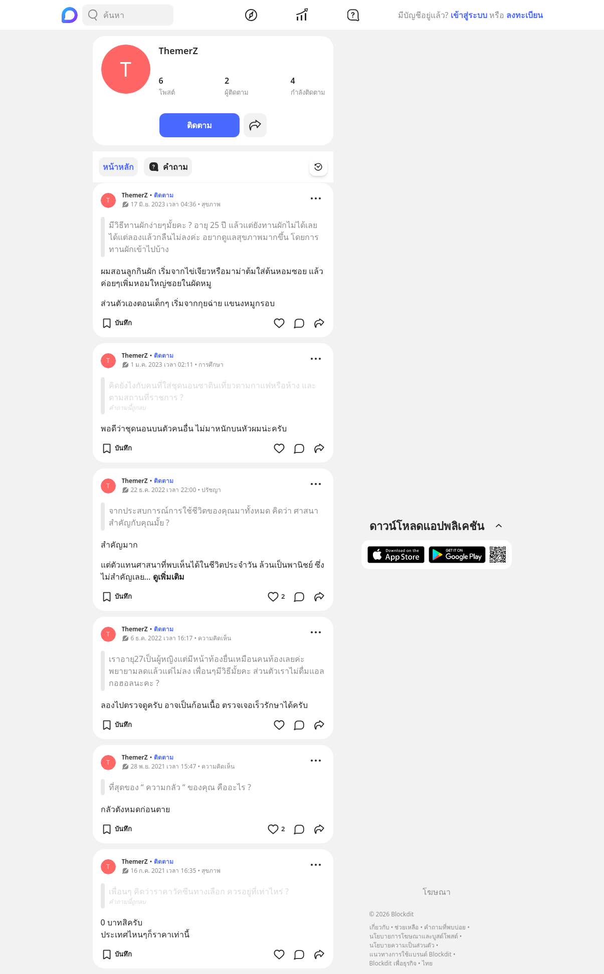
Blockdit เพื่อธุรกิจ (393, 963)
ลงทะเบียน (524, 15)
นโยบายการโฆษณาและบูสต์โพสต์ (413, 936)
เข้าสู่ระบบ (469, 15)
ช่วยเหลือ (406, 927)
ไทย (427, 963)
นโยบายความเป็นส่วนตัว (402, 945)
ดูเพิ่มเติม (168, 576)
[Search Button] (92, 15)
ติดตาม (199, 125)
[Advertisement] (436, 731)
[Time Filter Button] (324, 167)
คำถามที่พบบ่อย (445, 927)
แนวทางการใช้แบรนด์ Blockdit (410, 954)
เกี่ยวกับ (379, 927)
